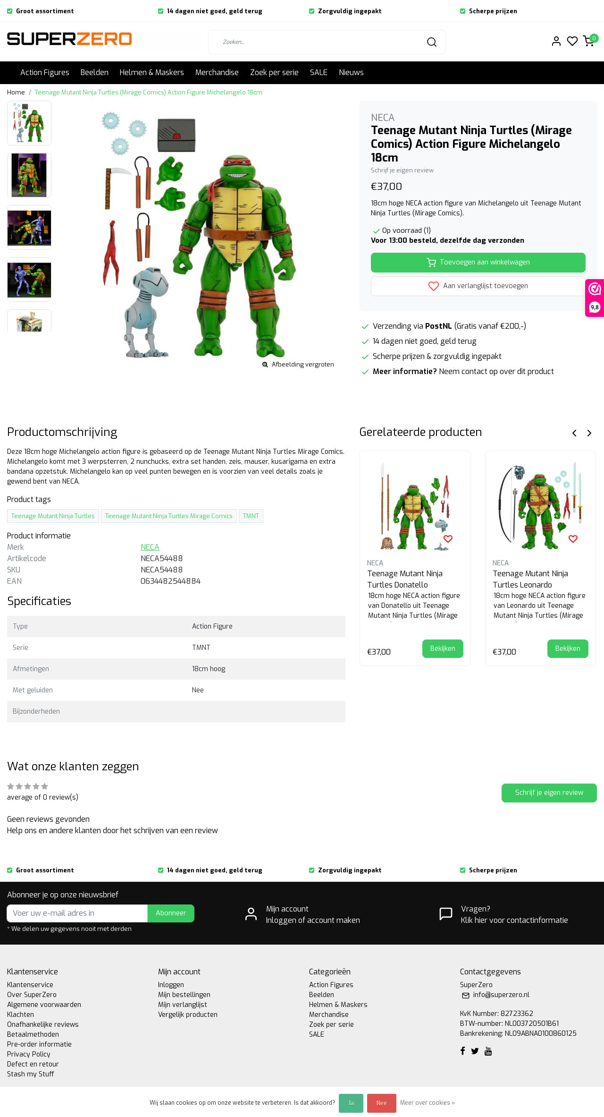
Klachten (20, 1014)
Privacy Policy (28, 1054)
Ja (351, 1103)
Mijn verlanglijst (182, 1004)
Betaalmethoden (33, 1034)
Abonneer (171, 913)
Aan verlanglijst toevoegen (478, 286)
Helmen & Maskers (152, 72)
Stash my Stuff (30, 1074)
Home (16, 92)
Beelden (95, 72)
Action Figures (44, 72)
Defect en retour (33, 1064)
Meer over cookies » (427, 1103)
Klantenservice (30, 985)
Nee (382, 1103)
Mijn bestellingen (184, 994)
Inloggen (171, 985)
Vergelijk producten (188, 1014)
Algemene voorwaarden (44, 1004)
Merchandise (217, 72)
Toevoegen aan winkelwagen (478, 262)
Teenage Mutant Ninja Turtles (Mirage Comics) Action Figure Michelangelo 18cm (148, 92)
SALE (318, 72)
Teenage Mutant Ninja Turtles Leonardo (530, 579)
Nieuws (351, 72)
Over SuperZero (32, 994)
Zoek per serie (274, 72)
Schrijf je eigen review (402, 170)
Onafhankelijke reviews (43, 1024)
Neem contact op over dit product (496, 371)
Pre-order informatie (39, 1044)
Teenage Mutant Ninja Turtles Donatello (405, 579)
